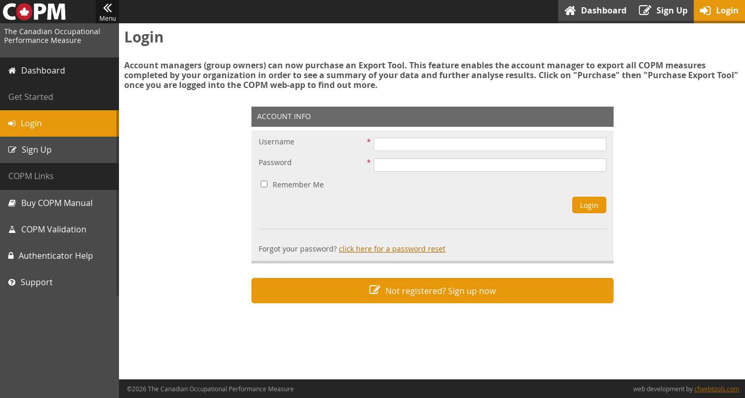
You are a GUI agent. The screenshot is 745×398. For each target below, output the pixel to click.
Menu (107, 12)
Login (589, 205)
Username (276, 142)
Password (275, 162)
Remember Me (292, 184)
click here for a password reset (392, 249)
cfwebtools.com (716, 389)
